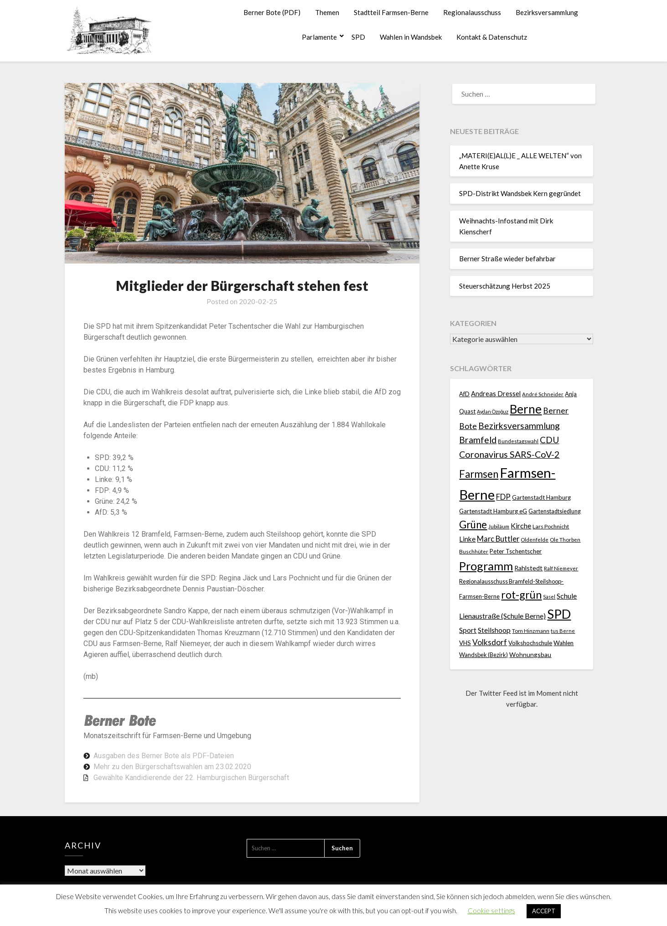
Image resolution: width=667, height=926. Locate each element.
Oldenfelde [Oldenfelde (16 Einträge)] (534, 540)
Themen (327, 12)
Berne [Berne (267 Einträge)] (526, 409)
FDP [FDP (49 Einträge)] (503, 497)
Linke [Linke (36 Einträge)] (467, 539)
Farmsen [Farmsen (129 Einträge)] (478, 474)
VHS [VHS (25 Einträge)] (465, 643)
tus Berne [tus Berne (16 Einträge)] (563, 631)
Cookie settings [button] (491, 910)
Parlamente (319, 37)
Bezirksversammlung (547, 12)
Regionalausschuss (472, 12)
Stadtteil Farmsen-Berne (391, 12)
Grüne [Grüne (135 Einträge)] (473, 524)
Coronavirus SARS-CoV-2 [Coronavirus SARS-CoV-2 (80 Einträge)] (509, 454)
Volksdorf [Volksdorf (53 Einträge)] (489, 642)
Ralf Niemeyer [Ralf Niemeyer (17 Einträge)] (561, 568)
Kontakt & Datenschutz (491, 37)
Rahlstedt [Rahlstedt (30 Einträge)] (528, 568)
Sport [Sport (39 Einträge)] (467, 630)
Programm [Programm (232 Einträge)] (486, 566)
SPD (358, 37)
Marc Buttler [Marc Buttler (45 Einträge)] (498, 538)
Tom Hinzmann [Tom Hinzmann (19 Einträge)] (530, 630)
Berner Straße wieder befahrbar (507, 258)
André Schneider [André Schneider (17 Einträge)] (543, 394)
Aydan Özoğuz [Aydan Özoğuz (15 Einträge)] (492, 411)
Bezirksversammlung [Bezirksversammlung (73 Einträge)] (519, 425)
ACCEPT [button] (543, 911)
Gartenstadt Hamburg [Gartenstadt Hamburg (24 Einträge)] (541, 497)
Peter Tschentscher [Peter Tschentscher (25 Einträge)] (516, 551)
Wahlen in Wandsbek (411, 37)
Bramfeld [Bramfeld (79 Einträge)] (477, 440)
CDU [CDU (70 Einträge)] (549, 440)
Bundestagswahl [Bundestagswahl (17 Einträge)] (518, 441)
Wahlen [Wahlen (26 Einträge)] (563, 643)
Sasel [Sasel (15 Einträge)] (549, 597)
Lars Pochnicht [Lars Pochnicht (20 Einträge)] (551, 526)
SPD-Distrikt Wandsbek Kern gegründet (520, 193)
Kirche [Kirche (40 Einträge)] (521, 525)
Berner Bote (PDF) (271, 12)
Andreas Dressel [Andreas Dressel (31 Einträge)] (496, 394)
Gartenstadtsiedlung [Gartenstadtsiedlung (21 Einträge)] (554, 511)
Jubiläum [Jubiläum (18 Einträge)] (498, 526)
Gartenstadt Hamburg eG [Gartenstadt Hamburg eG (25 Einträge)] (493, 511)
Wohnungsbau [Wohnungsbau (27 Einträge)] (530, 654)
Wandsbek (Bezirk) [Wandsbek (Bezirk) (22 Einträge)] (483, 654)
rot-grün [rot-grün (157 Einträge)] (521, 594)
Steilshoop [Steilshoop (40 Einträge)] (494, 630)
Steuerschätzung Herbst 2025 (504, 286)
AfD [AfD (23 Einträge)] (464, 394)
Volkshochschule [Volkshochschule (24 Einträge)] (530, 643)
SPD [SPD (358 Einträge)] (559, 613)
